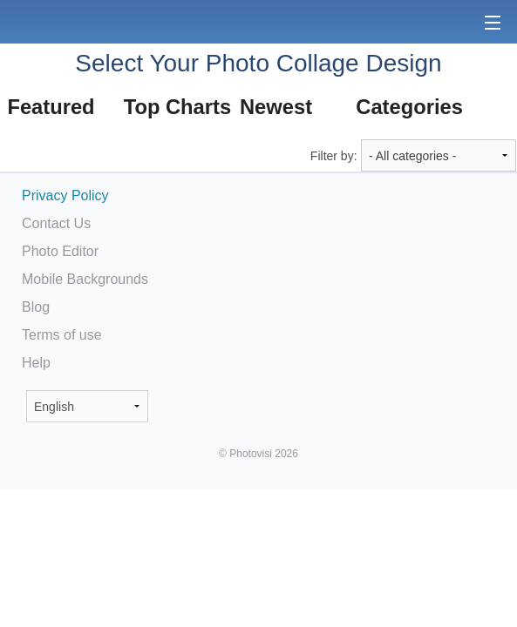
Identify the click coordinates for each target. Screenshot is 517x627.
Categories (408, 107)
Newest (276, 107)
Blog (36, 307)
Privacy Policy (65, 195)
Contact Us (56, 223)
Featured (50, 107)
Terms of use (62, 334)
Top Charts (176, 107)
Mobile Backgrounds (85, 279)
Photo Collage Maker (68, 22)
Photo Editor (60, 251)
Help (36, 362)
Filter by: (333, 156)
